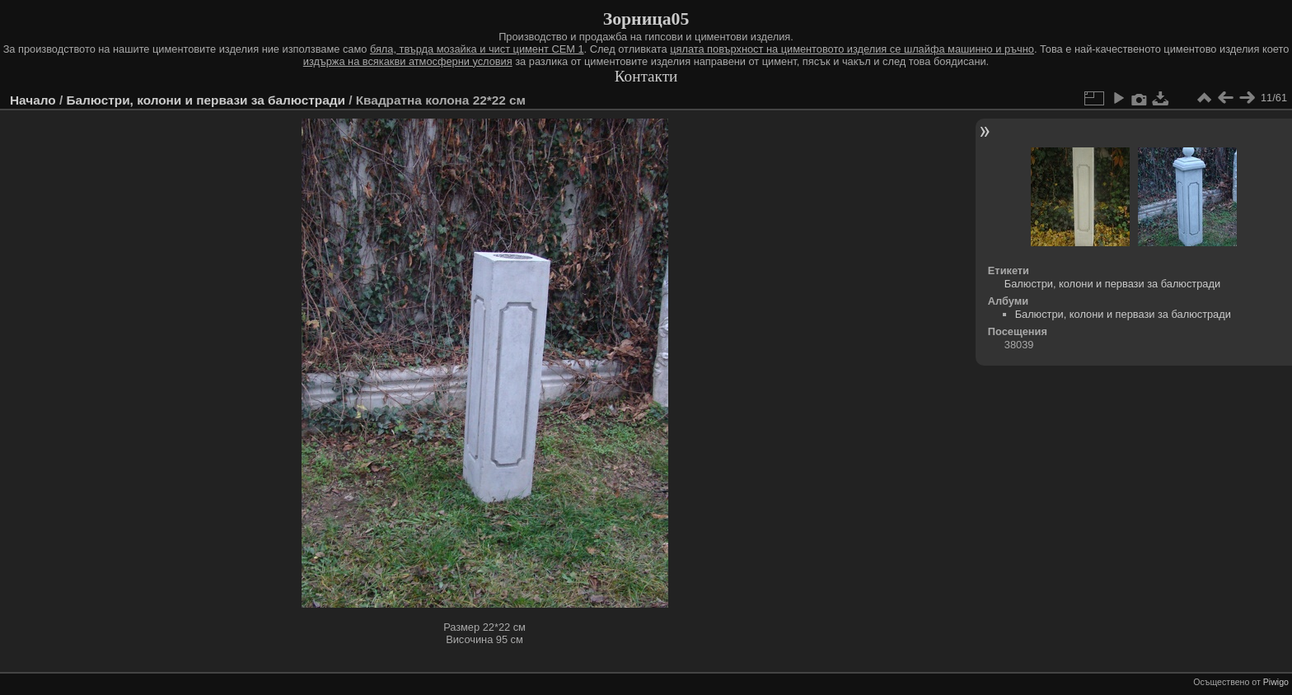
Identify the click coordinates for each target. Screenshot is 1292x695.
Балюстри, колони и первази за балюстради (205, 100)
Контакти (646, 76)
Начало (33, 100)
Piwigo (1276, 682)
